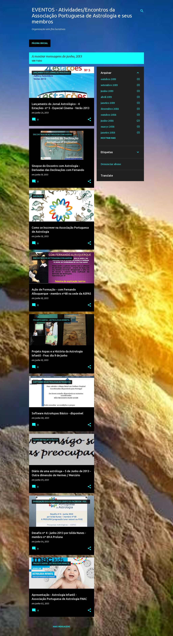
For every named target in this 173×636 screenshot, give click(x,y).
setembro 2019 (109, 85)
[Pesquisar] (142, 11)
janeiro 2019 (108, 102)
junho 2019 (107, 91)
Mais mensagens (61, 626)
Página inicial (40, 43)
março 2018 (107, 126)
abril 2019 (106, 97)
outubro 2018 (108, 114)
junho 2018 (107, 120)
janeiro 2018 (108, 132)
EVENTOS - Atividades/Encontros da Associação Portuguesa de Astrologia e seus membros (82, 15)
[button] (89, 119)
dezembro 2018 (110, 108)
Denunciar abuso (111, 164)
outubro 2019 (108, 79)
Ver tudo (37, 61)
